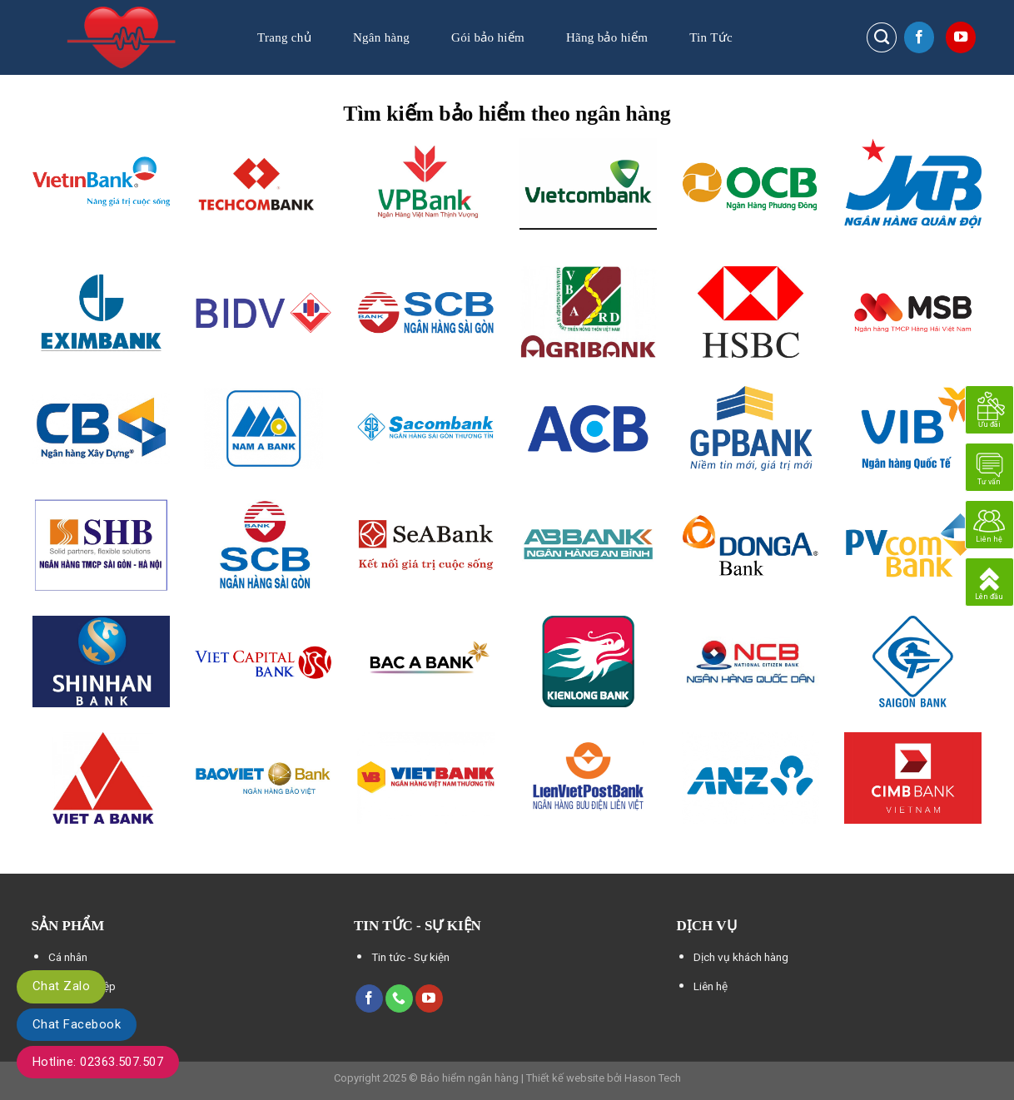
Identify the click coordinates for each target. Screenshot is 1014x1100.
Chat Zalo (61, 986)
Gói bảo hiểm (487, 37)
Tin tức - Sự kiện (410, 957)
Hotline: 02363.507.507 (97, 1061)
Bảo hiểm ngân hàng (469, 1078)
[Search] (881, 37)
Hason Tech (652, 1078)
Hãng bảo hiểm (607, 37)
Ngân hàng (381, 37)
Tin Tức (711, 37)
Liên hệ (710, 986)
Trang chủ (284, 37)
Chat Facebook (76, 1024)
